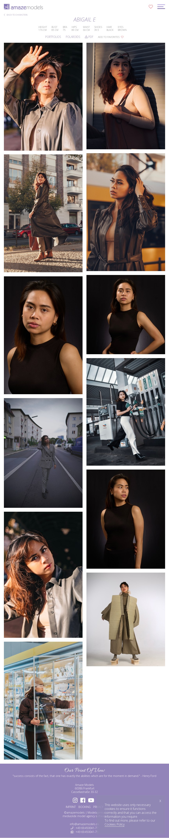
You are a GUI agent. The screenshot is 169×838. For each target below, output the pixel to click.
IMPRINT (71, 807)
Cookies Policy (115, 824)
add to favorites (111, 37)
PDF (89, 37)
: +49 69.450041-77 (84, 828)
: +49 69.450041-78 (84, 832)
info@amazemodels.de (84, 824)
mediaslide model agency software (85, 816)
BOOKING (84, 807)
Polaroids (73, 37)
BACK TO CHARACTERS (16, 15)
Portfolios (53, 37)
